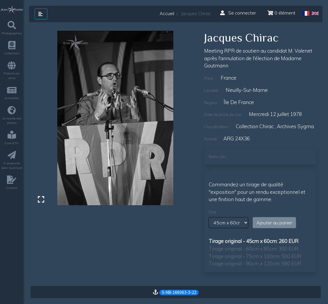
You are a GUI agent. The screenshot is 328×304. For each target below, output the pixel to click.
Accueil (167, 13)
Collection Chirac (255, 126)
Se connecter (238, 13)
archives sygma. (296, 126)
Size (212, 212)
